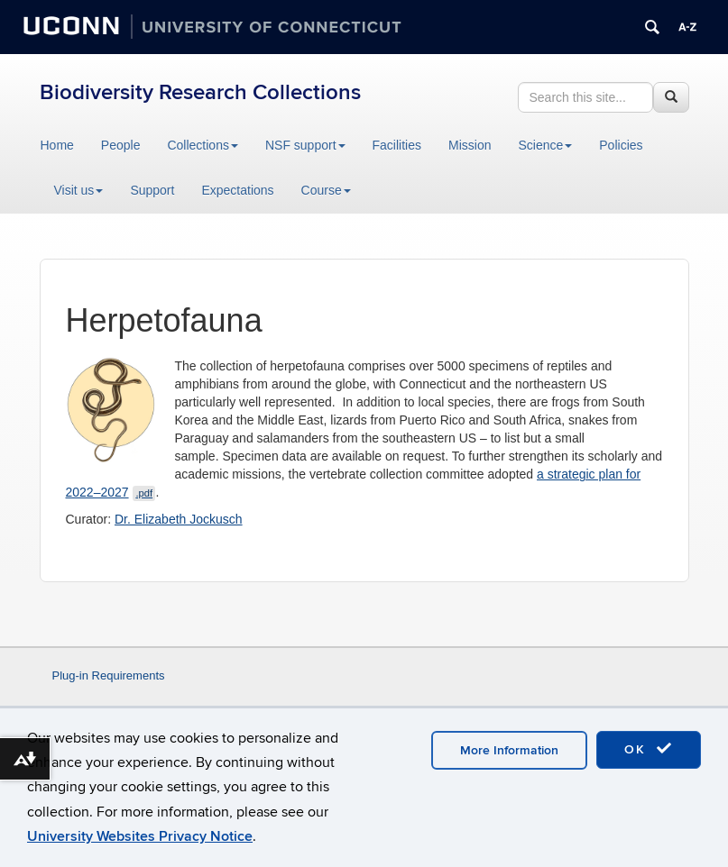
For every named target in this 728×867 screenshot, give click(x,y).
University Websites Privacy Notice (140, 836)
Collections (202, 145)
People (121, 145)
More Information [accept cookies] (509, 750)
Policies (620, 145)
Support (152, 190)
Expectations (237, 190)
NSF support (305, 145)
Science (545, 145)
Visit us (79, 190)
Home (57, 145)
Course (326, 190)
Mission (469, 145)
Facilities (397, 145)
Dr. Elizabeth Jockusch (179, 519)
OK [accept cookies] (648, 749)
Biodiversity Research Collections (200, 92)
